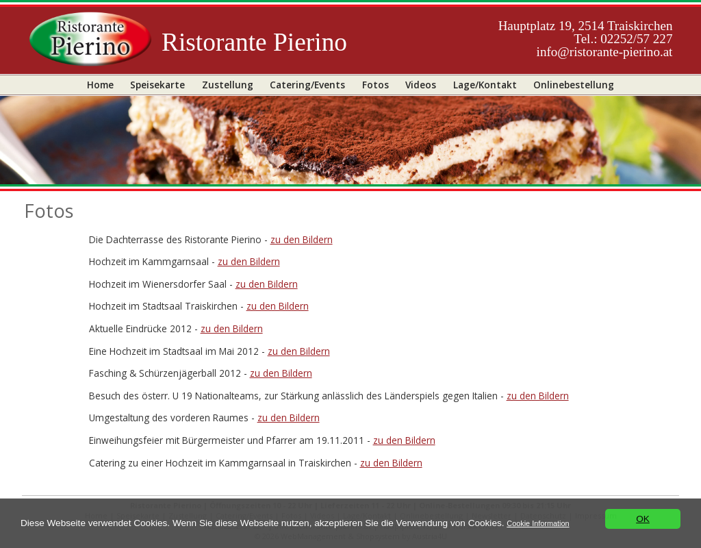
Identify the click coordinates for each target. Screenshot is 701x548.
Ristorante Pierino (254, 42)
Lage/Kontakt (485, 84)
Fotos (375, 84)
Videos (420, 84)
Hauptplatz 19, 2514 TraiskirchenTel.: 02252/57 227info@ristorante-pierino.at (585, 38)
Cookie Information (538, 523)
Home (100, 84)
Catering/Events (307, 84)
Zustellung (227, 84)
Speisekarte (157, 84)
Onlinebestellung (573, 84)
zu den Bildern (301, 239)
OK (643, 519)
